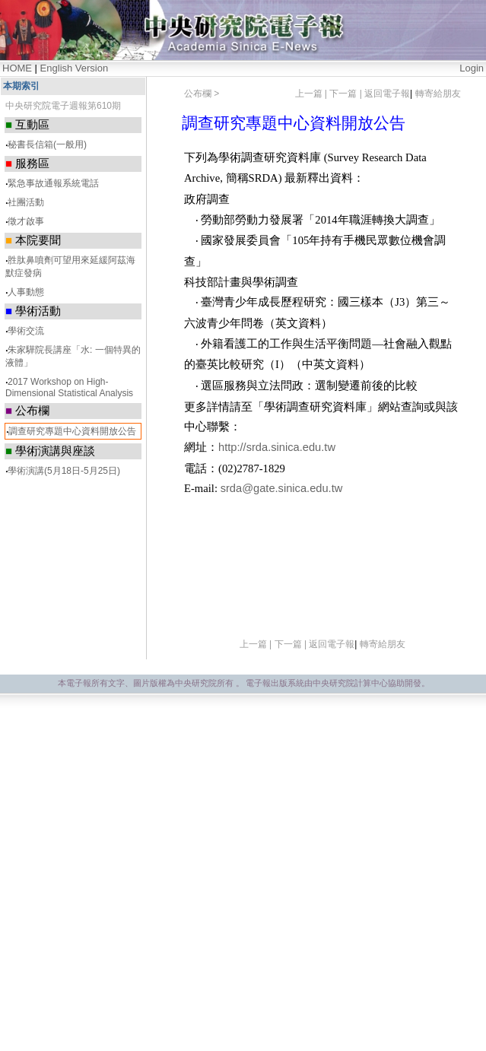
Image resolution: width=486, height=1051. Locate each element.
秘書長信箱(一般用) (47, 144)
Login (471, 68)
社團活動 (26, 202)
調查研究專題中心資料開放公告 (72, 431)
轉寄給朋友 (438, 93)
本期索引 (21, 86)
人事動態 (26, 292)
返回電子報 (387, 93)
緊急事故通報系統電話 (53, 183)
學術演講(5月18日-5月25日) (64, 470)
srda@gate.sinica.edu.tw (282, 488)
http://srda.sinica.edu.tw (276, 447)
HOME (17, 68)
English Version (74, 68)
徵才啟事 (26, 221)
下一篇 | (346, 93)
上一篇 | (312, 93)
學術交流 (26, 330)
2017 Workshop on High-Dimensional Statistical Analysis (69, 387)
